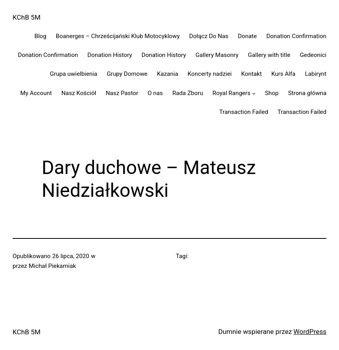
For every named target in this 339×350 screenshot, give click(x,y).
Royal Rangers (231, 93)
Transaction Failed (243, 111)
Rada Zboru (187, 93)
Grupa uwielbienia (74, 73)
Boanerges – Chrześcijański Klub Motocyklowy (118, 36)
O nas (155, 93)
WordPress (309, 331)
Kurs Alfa (283, 73)
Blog (40, 36)
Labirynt (315, 73)
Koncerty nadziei (210, 73)
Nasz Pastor (122, 93)
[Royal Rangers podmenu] (254, 93)
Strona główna (307, 93)
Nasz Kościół (78, 93)
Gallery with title (269, 55)
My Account (36, 93)
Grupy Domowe (127, 73)
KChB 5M (27, 17)
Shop (272, 93)
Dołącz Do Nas (208, 36)
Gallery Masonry (216, 55)
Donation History (109, 55)
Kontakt (251, 73)
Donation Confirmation (296, 36)
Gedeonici (313, 55)
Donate (247, 36)
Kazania (167, 73)
